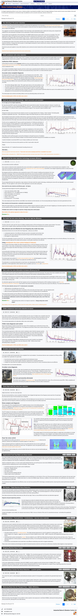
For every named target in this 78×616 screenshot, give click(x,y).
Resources (44, 3)
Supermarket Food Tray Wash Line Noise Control (17, 455)
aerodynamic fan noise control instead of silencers (21, 242)
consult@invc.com (7, 611)
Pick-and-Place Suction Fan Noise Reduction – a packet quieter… (22, 569)
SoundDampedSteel (22, 532)
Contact (50, 3)
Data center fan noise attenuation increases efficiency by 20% (21, 270)
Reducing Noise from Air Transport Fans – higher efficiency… (21, 587)
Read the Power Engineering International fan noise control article (16, 51)
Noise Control (16, 3)
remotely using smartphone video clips (25, 258)
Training (38, 3)
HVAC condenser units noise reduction (14, 55)
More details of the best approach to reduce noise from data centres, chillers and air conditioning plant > (24, 304)
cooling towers (45, 263)
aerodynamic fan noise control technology (35, 168)
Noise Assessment (25, 3)
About (9, 3)
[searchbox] (8, 15)
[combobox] (15, 16)
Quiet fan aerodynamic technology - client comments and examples (23, 100)
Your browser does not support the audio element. (11, 161)
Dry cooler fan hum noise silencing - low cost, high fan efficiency (22, 218)
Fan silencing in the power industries (14, 23)
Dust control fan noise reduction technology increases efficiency (22, 158)
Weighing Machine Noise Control (13, 548)
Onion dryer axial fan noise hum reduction (15, 386)
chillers (38, 263)
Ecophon (24, 537)
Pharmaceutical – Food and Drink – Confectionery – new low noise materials (26, 518)
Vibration (33, 3)
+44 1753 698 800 (7, 609)
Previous (58, 19)
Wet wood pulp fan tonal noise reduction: (27, 151)
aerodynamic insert (30, 380)
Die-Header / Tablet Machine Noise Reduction (16, 487)
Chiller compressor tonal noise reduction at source (18, 308)
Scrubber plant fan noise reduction (13, 349)
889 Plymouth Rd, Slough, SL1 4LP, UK (11, 613)
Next (75, 19)
